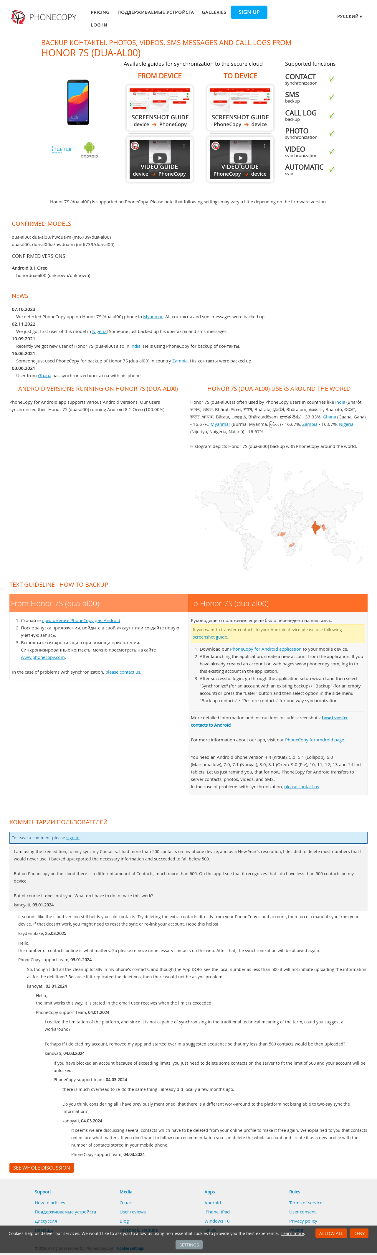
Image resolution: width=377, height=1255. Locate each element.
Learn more (292, 1233)
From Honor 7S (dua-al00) (160, 108)
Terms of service (305, 1202)
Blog (124, 1221)
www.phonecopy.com (43, 657)
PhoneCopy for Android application (266, 649)
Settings (189, 1245)
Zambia (180, 361)
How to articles (50, 1202)
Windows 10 (217, 1221)
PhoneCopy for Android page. (315, 740)
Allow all (331, 1233)
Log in (99, 25)
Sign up (249, 12)
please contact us (122, 672)
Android (212, 1202)
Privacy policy (303, 1221)
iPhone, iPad (217, 1212)
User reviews (133, 1212)
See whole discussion (41, 1168)
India (135, 346)
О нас (126, 1202)
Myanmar (153, 316)
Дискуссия (46, 1221)
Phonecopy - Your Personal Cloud (44, 17)
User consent (302, 1212)
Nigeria (99, 331)
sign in (73, 837)
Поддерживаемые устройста (156, 12)
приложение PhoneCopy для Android (81, 620)
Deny (359, 1233)
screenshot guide (210, 637)
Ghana (44, 375)
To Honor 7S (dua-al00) (240, 108)
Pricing (100, 12)
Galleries (214, 12)
